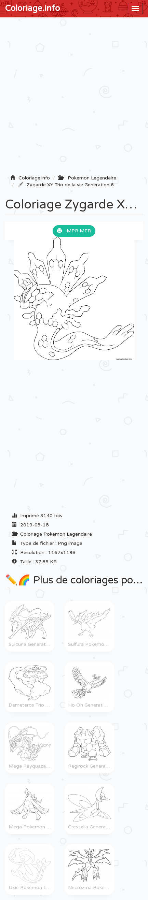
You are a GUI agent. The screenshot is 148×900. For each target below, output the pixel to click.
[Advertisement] (74, 98)
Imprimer (74, 231)
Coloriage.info (32, 8)
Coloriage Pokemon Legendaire (56, 534)
